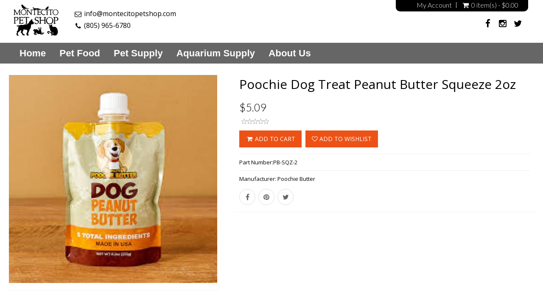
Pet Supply (138, 53)
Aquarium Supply (215, 53)
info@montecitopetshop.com (130, 13)
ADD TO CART (270, 139)
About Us (290, 53)
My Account (434, 5)
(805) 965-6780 (107, 25)
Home (33, 53)
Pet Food (79, 53)
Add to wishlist (342, 139)
